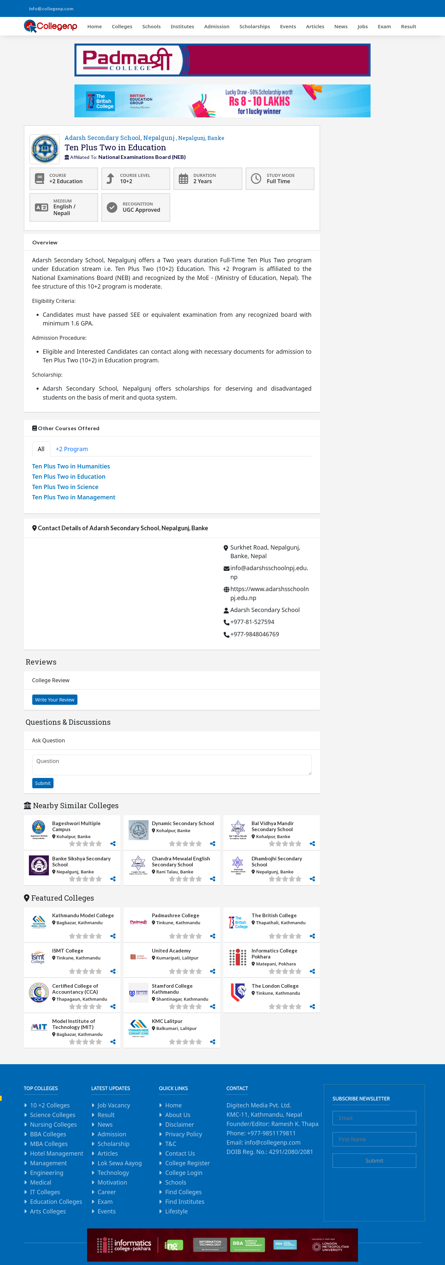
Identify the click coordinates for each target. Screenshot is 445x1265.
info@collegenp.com (51, 8)
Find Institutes (184, 1201)
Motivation (112, 1182)
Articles (315, 26)
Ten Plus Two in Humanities (71, 466)
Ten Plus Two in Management (74, 497)
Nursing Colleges (53, 1124)
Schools (151, 26)
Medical (41, 1182)
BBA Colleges (48, 1134)
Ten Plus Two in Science (65, 486)
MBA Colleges (49, 1144)
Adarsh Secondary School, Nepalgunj (144, 138)
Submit (43, 783)
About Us (177, 1115)
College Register (187, 1163)
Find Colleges (183, 1192)
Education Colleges (56, 1201)
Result (408, 26)
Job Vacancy (114, 1105)
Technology (113, 1173)
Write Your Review (54, 699)
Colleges (122, 26)
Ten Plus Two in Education (69, 476)
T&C (170, 1144)
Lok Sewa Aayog (120, 1163)
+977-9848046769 (254, 634)
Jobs (363, 26)
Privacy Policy (183, 1134)
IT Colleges (45, 1192)
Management (48, 1163)
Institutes (182, 26)
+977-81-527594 (252, 622)
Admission (217, 26)
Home (94, 26)
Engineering (46, 1173)
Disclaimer (179, 1124)
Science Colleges (52, 1115)
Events (288, 26)
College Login (183, 1173)
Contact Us (180, 1153)
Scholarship (114, 1144)
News (341, 26)
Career (107, 1192)
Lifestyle (176, 1211)
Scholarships (254, 26)
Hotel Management (56, 1153)
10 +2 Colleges (50, 1105)
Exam (384, 26)
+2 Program (72, 449)
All (41, 449)
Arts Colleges (48, 1211)
